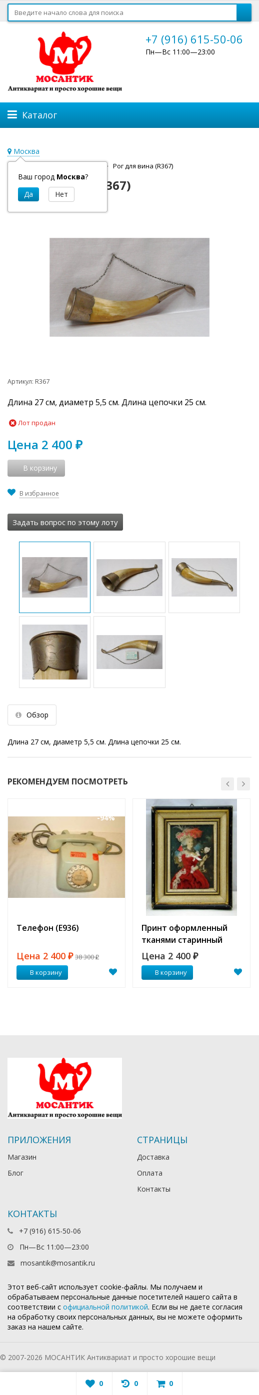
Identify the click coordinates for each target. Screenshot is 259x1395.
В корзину (40, 972)
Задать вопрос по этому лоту (65, 522)
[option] (66, 893)
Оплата (149, 1173)
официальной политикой (105, 1307)
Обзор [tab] (32, 714)
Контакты (153, 1189)
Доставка (153, 1157)
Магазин (22, 1157)
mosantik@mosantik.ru (57, 1263)
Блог (16, 1173)
